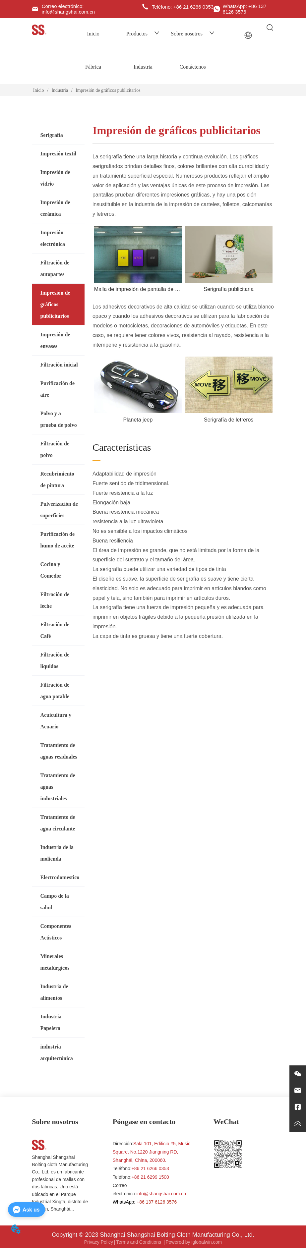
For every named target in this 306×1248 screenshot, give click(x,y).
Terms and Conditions (139, 1242)
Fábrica (93, 67)
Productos (142, 33)
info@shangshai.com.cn (161, 1193)
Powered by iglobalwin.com (193, 1242)
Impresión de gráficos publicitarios (108, 90)
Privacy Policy (98, 1242)
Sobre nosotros (192, 33)
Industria (143, 67)
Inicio (93, 33)
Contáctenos (193, 67)
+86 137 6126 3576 (157, 1202)
